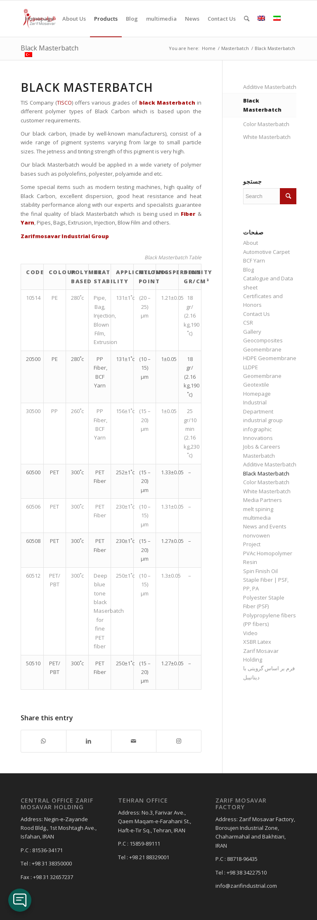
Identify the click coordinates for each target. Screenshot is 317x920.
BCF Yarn (254, 260)
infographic (257, 429)
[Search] (246, 18)
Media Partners (262, 500)
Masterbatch (259, 455)
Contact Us (256, 314)
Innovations (258, 438)
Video (250, 633)
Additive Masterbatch (269, 87)
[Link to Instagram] (178, 741)
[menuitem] (39, 18)
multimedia (257, 517)
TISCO (64, 102)
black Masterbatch (167, 102)
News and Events (264, 526)
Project (251, 544)
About (250, 242)
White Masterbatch (267, 137)
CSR (248, 322)
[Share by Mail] (133, 741)
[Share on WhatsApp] (43, 741)
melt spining (258, 509)
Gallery (252, 331)
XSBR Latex (257, 641)
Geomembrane (262, 349)
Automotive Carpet (266, 252)
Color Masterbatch (266, 124)
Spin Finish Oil (260, 571)
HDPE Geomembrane (269, 358)
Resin (250, 562)
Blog (248, 269)
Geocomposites (263, 340)
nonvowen (256, 535)
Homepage (257, 393)
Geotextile (256, 384)
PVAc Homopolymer (267, 553)
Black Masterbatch (262, 105)
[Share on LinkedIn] (88, 741)
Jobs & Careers (261, 446)
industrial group (263, 420)
